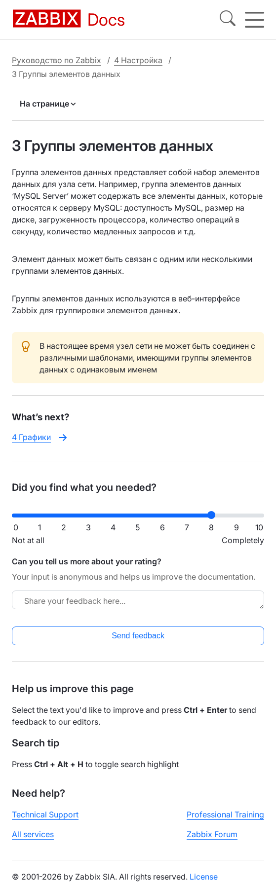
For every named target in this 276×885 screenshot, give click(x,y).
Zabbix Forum (212, 834)
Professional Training (225, 814)
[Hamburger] (254, 20)
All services (33, 834)
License (204, 877)
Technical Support (45, 814)
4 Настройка (138, 60)
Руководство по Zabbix (56, 60)
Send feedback (138, 635)
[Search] (228, 19)
